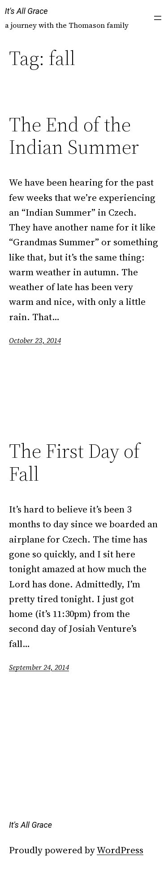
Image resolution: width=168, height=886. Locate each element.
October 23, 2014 (35, 340)
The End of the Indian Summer (74, 136)
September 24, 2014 (39, 667)
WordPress (120, 849)
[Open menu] (157, 18)
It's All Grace (26, 11)
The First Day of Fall (74, 462)
